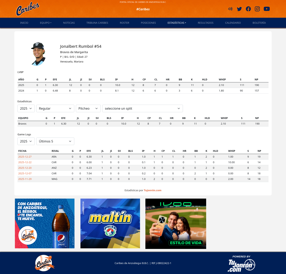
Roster (124, 22)
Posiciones (148, 22)
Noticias (69, 22)
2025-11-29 (25, 179)
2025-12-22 (25, 162)
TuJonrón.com (152, 190)
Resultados (206, 22)
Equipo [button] (45, 22)
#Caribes (143, 9)
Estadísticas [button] (176, 22)
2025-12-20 (25, 168)
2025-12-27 (25, 156)
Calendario (233, 22)
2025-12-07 (25, 173)
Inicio (24, 22)
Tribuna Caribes (97, 22)
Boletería (259, 22)
